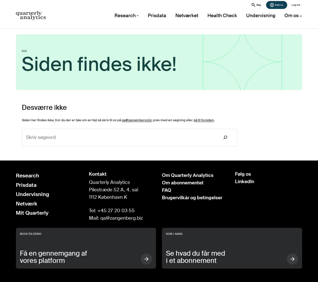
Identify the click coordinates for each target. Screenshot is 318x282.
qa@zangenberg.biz (137, 120)
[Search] (225, 137)
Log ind (296, 4)
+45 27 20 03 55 (116, 211)
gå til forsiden (204, 120)
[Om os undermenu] (293, 15)
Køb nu (276, 5)
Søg (256, 5)
